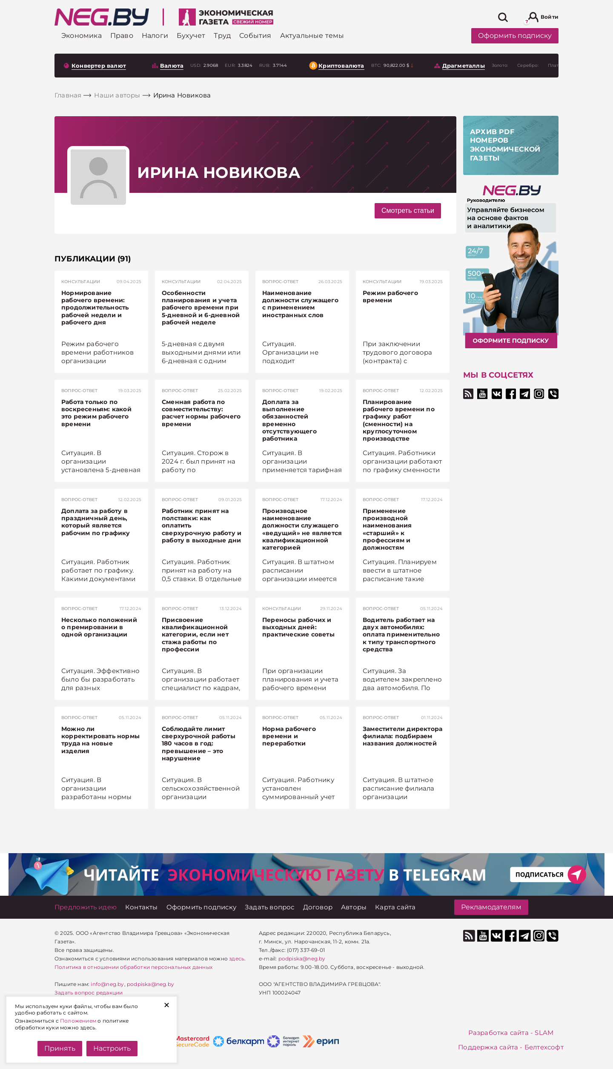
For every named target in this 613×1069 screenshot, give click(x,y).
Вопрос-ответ (280, 281)
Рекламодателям (491, 907)
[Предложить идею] (85, 907)
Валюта (171, 65)
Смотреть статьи (407, 210)
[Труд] (222, 36)
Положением (78, 1020)
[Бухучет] (191, 36)
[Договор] (317, 907)
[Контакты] (141, 907)
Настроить (112, 1048)
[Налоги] (155, 36)
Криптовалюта (341, 65)
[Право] (121, 36)
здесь (236, 958)
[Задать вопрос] (270, 907)
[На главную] (101, 17)
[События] (255, 36)
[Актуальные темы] (312, 36)
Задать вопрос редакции (88, 992)
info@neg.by (107, 984)
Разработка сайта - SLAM (511, 1033)
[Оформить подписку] (201, 907)
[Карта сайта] (395, 907)
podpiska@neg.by (150, 984)
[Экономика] (81, 36)
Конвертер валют (99, 65)
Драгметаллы (463, 65)
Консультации (80, 281)
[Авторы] (354, 907)
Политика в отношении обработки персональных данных (133, 967)
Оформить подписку (515, 36)
